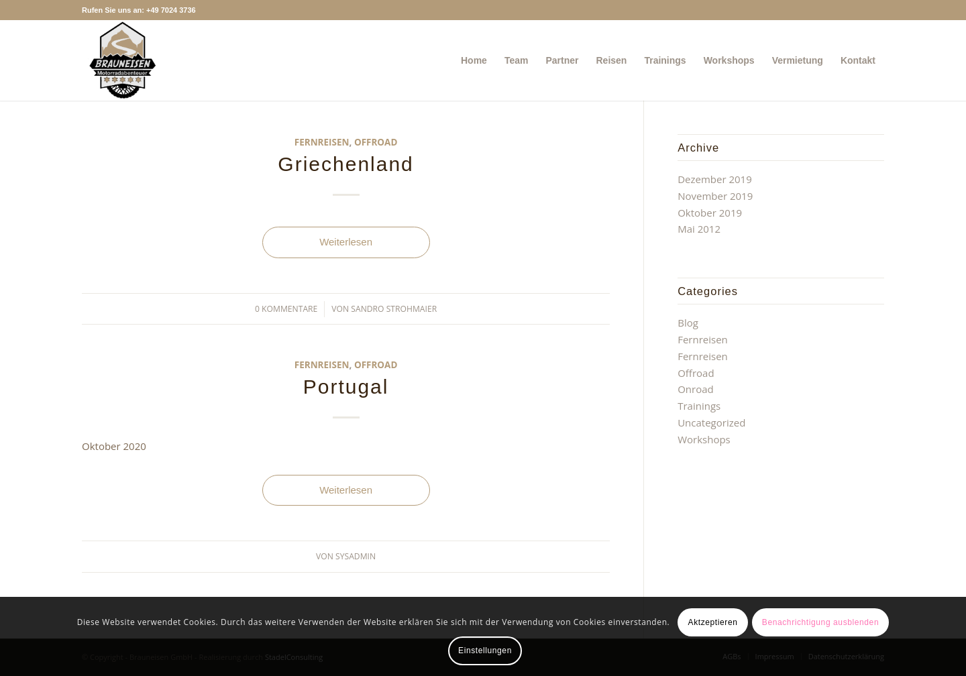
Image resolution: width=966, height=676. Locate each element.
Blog (688, 322)
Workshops (704, 439)
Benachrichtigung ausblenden (820, 622)
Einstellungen (485, 650)
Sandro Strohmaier (394, 309)
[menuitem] (474, 60)
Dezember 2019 (715, 179)
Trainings (699, 405)
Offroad (376, 142)
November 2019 (715, 196)
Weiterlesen (345, 241)
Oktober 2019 (710, 212)
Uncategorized (711, 422)
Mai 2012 (699, 228)
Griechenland (345, 164)
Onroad (696, 389)
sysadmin (355, 556)
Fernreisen (322, 142)
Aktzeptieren (713, 622)
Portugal (346, 387)
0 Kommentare (286, 309)
